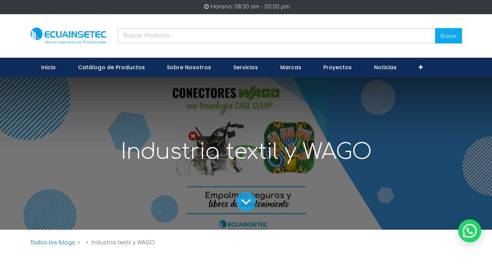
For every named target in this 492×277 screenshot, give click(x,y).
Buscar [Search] (448, 35)
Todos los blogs (52, 242)
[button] (421, 68)
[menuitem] (48, 68)
